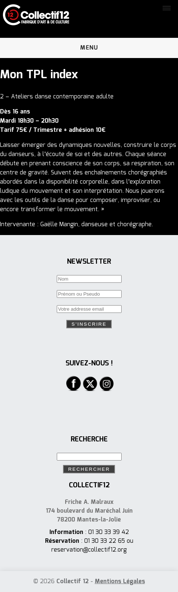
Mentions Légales (120, 581)
